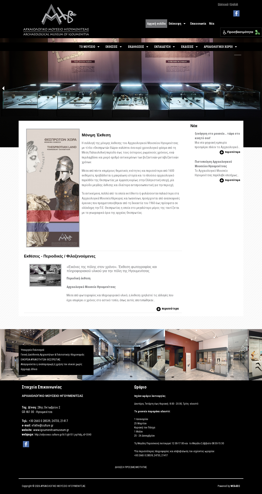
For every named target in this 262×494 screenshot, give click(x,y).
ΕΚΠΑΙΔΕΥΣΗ (162, 46)
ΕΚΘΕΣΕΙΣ (112, 46)
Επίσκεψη (175, 23)
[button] (256, 31)
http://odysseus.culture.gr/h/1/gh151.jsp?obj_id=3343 (63, 434)
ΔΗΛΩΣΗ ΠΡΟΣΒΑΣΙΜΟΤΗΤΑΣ (131, 467)
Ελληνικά (223, 4)
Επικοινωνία (198, 23)
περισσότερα (167, 308)
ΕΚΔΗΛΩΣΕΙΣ (136, 46)
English (234, 4)
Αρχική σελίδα (156, 23)
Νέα (211, 23)
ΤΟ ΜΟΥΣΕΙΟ (87, 46)
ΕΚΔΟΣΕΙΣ (187, 46)
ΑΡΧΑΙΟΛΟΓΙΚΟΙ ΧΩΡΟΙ (218, 46)
